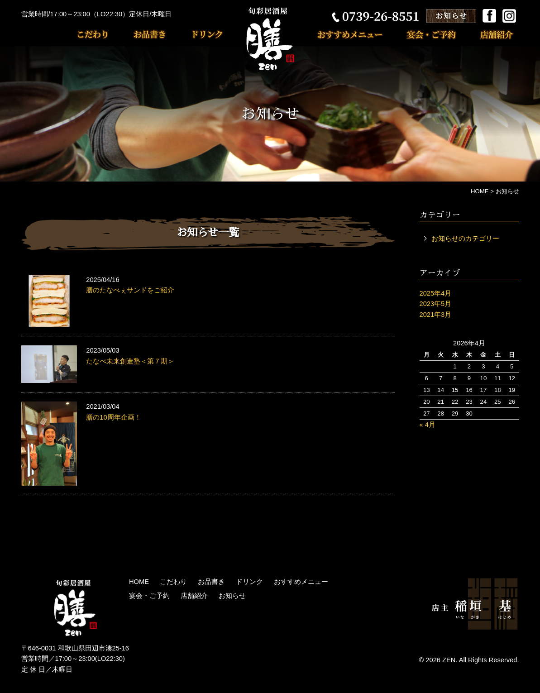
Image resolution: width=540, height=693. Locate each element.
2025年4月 (436, 293)
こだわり (98, 34)
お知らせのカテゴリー (465, 238)
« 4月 (427, 424)
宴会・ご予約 (427, 34)
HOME (139, 581)
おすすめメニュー (354, 34)
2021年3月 (436, 314)
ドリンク (195, 34)
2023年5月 (436, 303)
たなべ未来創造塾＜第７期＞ (130, 361)
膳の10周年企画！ (113, 417)
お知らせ (232, 595)
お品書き (143, 34)
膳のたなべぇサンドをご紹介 (130, 290)
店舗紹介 (488, 34)
